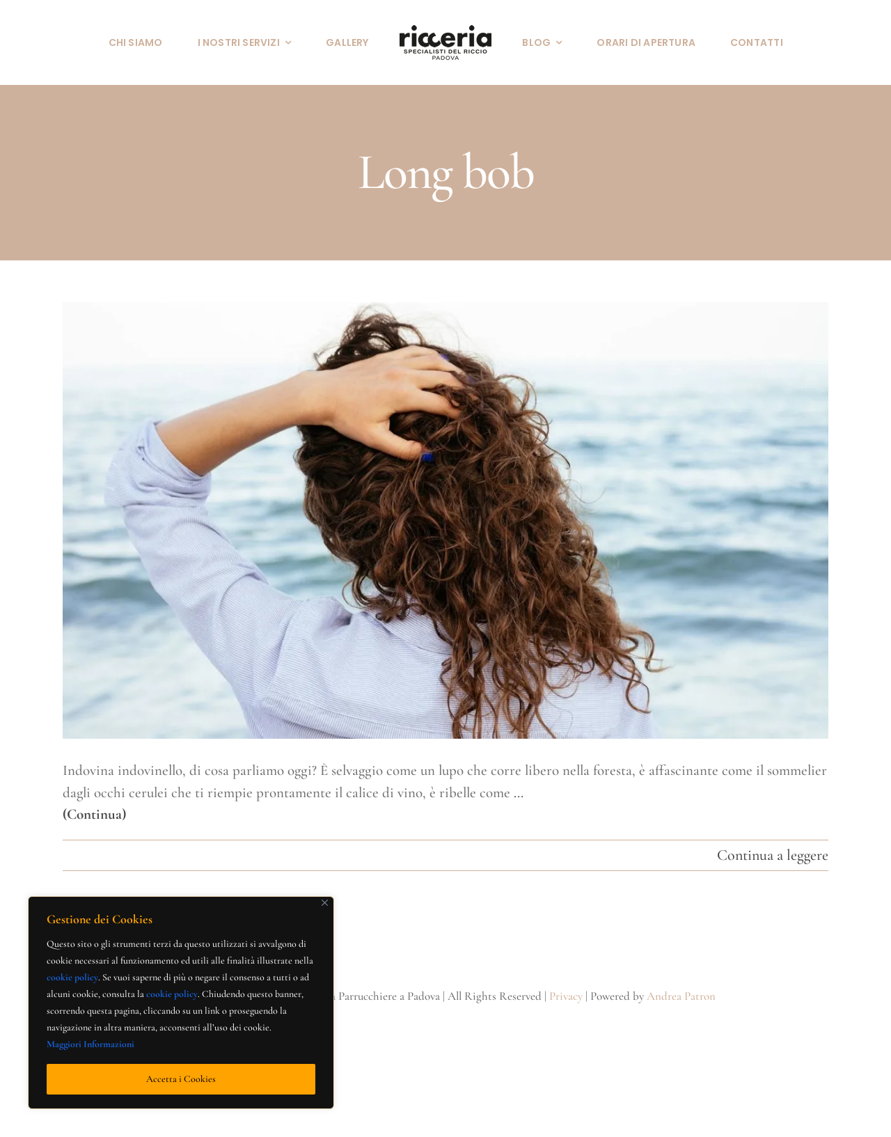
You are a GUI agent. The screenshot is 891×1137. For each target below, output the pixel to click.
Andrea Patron (681, 996)
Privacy (566, 996)
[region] (181, 1002)
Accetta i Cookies (181, 1079)
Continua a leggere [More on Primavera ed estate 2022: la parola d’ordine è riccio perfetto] (772, 855)
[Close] (325, 903)
